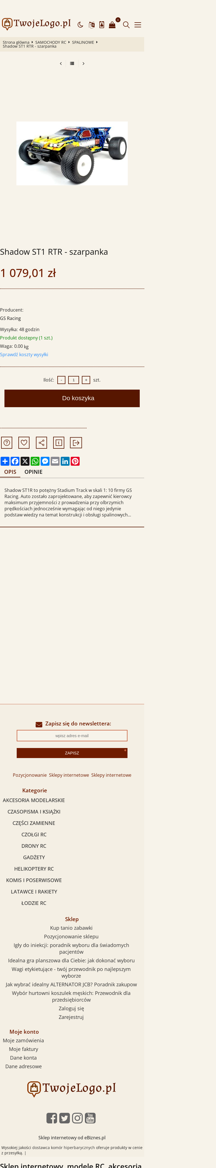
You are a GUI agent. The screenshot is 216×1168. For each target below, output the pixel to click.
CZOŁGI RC (38, 809)
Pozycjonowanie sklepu (86, 911)
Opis (13, 453)
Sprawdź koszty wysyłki (26, 336)
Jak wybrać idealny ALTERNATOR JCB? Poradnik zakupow (86, 946)
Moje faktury (37, 1004)
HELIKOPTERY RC (38, 844)
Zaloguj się (86, 963)
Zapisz (108, 728)
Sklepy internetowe (105, 750)
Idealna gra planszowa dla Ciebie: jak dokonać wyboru (86, 929)
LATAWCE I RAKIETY (38, 866)
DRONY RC (38, 821)
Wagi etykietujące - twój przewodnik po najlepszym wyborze (86, 937)
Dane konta (37, 1012)
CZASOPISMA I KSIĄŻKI (38, 786)
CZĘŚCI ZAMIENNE (38, 798)
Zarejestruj (86, 972)
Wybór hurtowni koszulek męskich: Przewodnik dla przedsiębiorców (86, 954)
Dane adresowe (37, 1021)
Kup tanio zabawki (86, 903)
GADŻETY (38, 832)
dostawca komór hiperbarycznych (68, 1102)
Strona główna (18, 28)
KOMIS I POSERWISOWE (38, 855)
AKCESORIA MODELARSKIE (38, 775)
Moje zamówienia (37, 995)
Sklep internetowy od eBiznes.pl (108, 1093)
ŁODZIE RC (38, 878)
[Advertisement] (108, 554)
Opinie (39, 453)
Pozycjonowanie (66, 750)
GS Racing (12, 300)
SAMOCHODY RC (53, 28)
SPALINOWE (85, 28)
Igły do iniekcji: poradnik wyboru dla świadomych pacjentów (86, 920)
